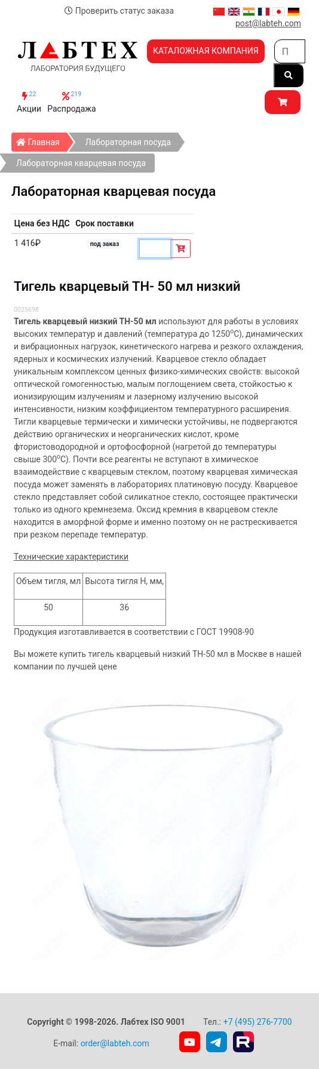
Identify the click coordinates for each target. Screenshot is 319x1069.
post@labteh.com (268, 23)
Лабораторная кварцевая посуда (81, 163)
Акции (29, 101)
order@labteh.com (115, 1043)
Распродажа (71, 101)
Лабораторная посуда (128, 142)
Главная (41, 140)
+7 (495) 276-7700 (257, 1022)
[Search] (289, 51)
